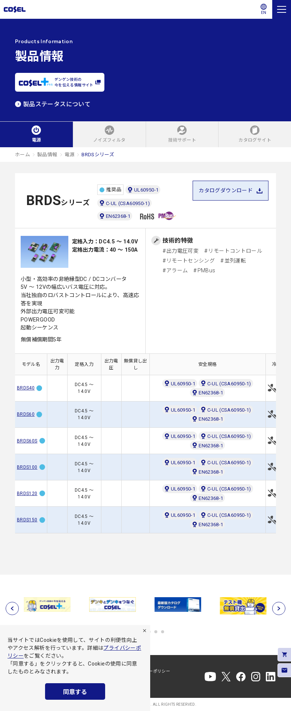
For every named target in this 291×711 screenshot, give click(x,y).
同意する (75, 692)
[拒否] (144, 631)
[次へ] (278, 608)
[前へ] (12, 608)
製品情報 (47, 154)
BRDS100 (27, 467)
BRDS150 (27, 519)
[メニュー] (281, 9)
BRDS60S (27, 441)
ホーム (22, 154)
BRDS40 (26, 388)
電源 (70, 154)
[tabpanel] (47, 604)
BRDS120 (27, 493)
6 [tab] (162, 631)
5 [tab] (155, 631)
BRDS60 (26, 414)
